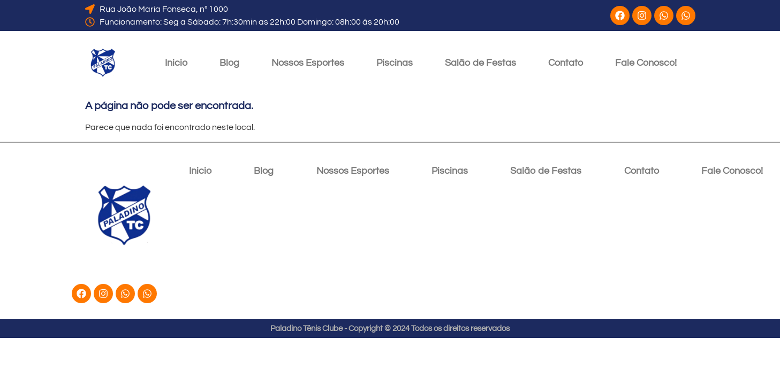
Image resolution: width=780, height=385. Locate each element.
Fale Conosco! (646, 63)
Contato (565, 63)
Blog (229, 63)
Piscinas (394, 63)
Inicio (176, 63)
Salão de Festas (480, 63)
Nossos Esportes (307, 63)
